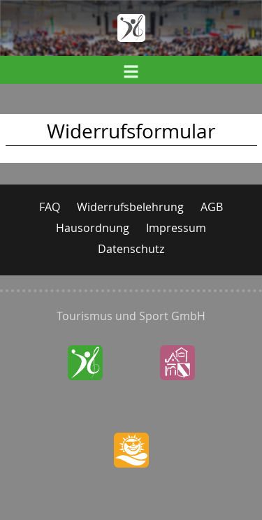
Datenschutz (131, 249)
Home (131, 28)
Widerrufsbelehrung (130, 207)
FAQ (49, 207)
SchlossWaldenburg (177, 391)
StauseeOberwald (131, 478)
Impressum (176, 228)
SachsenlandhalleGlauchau (85, 391)
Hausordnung (92, 228)
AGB (212, 207)
